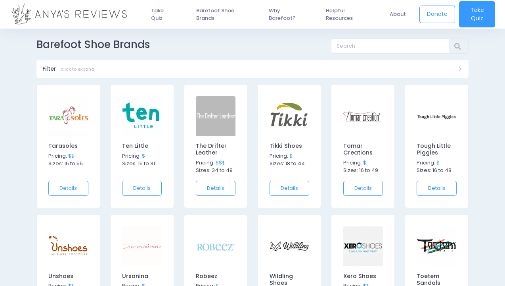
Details (68, 189)
